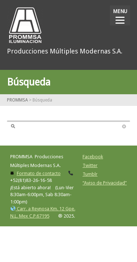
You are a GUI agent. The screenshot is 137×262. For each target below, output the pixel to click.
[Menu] (120, 15)
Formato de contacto (39, 173)
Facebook (93, 156)
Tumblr (90, 174)
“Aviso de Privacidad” (105, 183)
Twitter (90, 165)
